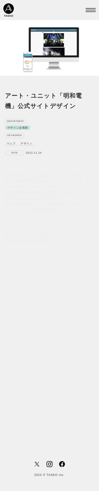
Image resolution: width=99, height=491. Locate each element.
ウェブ (11, 143)
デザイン (26, 143)
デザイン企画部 (17, 127)
